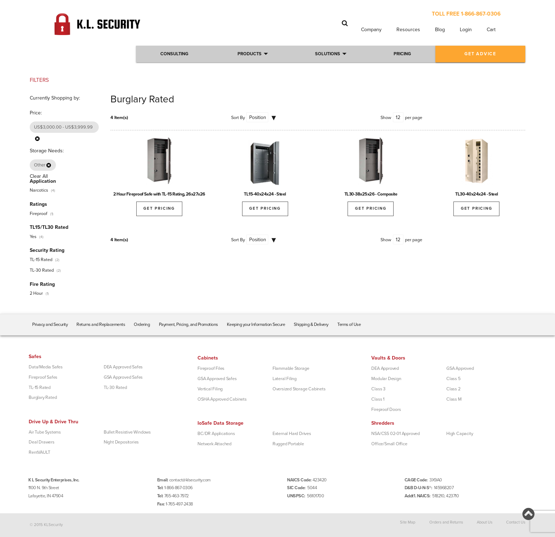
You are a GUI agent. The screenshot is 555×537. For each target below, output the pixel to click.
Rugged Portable (288, 444)
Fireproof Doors (386, 409)
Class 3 (378, 389)
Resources (408, 30)
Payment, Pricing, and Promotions (188, 324)
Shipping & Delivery (311, 324)
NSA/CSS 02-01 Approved (395, 433)
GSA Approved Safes (123, 377)
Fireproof (38, 213)
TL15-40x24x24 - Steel (265, 194)
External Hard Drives (292, 433)
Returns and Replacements (100, 324)
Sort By (238, 117)
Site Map (407, 522)
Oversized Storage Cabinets (299, 389)
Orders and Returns (446, 522)
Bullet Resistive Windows (127, 432)
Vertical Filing (210, 389)
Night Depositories (121, 442)
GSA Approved (460, 368)
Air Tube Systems (45, 432)
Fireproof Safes (43, 377)
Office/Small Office (389, 444)
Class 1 (377, 399)
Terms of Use (349, 324)
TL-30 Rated (42, 270)
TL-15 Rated (41, 259)
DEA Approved (385, 368)
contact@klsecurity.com (190, 480)
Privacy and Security (50, 324)
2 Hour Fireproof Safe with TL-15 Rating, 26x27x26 (159, 194)
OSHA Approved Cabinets (222, 399)
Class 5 (453, 378)
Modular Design (386, 378)
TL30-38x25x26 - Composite (370, 194)
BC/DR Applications (216, 433)
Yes (33, 236)
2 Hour (36, 293)
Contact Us (515, 522)
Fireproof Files (211, 368)
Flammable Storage (291, 368)
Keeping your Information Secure (256, 324)
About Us (484, 522)
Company (371, 30)
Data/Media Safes (46, 367)
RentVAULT (39, 452)
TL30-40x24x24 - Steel (476, 194)
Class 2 (453, 389)
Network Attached (214, 444)
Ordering (142, 324)
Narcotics (39, 190)
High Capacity (459, 433)
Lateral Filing (285, 378)
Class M (454, 399)
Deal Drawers (42, 442)
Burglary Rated (43, 397)
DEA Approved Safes (123, 367)
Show (386, 117)
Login (466, 30)
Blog (440, 30)
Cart (491, 30)
